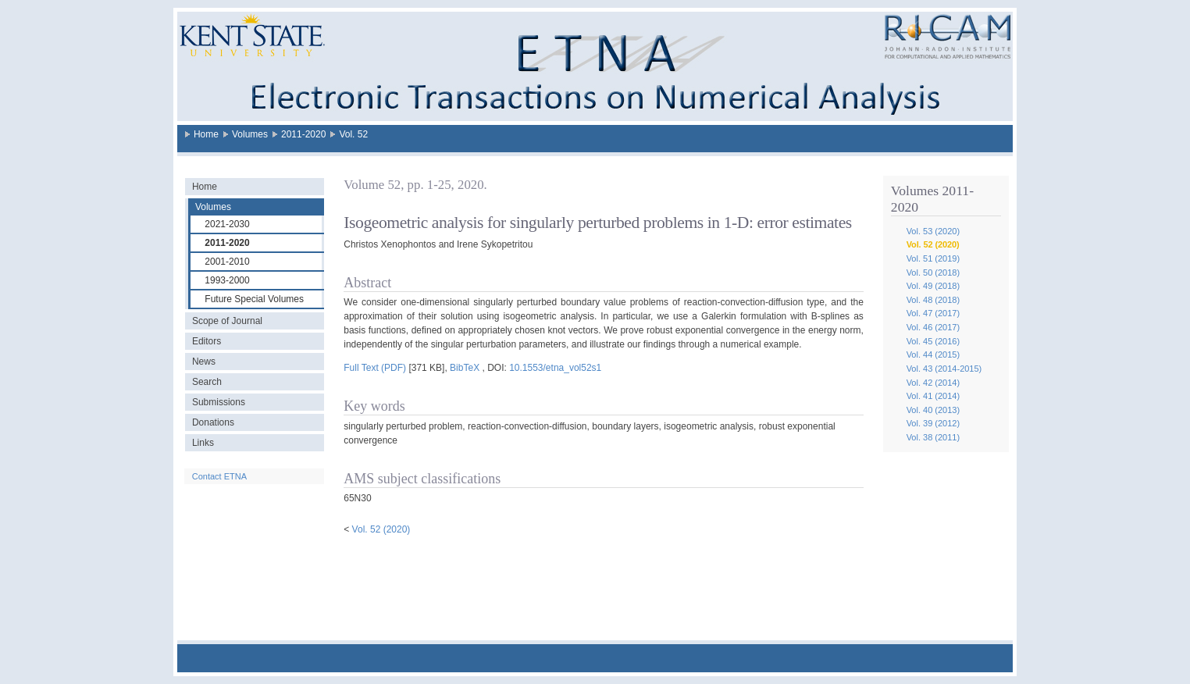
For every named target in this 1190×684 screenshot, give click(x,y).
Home (206, 134)
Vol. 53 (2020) (933, 231)
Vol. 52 (353, 134)
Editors (206, 341)
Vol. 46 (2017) (933, 327)
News (204, 361)
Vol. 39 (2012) (933, 423)
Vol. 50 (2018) (933, 272)
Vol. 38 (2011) (933, 437)
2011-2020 (303, 134)
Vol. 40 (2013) (933, 410)
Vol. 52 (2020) (933, 244)
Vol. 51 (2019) (933, 258)
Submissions (218, 402)
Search (207, 381)
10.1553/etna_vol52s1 (555, 367)
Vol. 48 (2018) (933, 300)
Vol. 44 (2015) (933, 354)
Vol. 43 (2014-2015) (944, 368)
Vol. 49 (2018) (933, 285)
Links (203, 442)
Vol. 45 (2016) (933, 341)
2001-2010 (227, 261)
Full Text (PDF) (375, 367)
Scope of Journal (227, 320)
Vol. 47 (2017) (933, 313)
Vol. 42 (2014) (933, 382)
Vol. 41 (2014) (933, 396)
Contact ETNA (219, 476)
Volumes (250, 134)
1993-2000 (227, 280)
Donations (213, 422)
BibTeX (464, 367)
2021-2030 (227, 224)
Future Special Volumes (254, 299)
